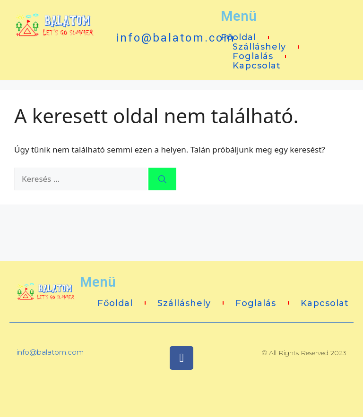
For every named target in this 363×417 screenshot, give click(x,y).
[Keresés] (162, 179)
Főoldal (238, 37)
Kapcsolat (257, 65)
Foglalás (253, 56)
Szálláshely (259, 46)
